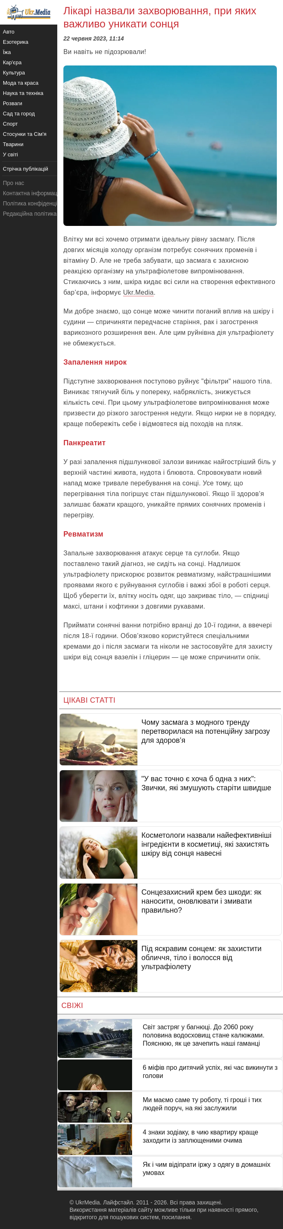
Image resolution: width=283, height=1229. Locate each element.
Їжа (7, 52)
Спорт (10, 124)
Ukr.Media (138, 292)
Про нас (13, 183)
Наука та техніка (23, 93)
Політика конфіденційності (38, 203)
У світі (10, 154)
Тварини (13, 144)
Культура (14, 73)
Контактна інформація (32, 193)
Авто (8, 32)
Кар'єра (12, 62)
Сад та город (19, 113)
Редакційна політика (29, 213)
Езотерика (15, 42)
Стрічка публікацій (25, 169)
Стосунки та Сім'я (25, 134)
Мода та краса (20, 83)
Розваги (12, 103)
